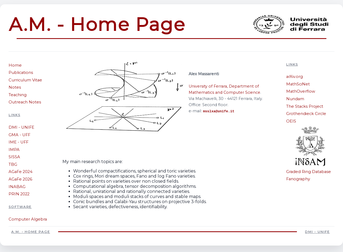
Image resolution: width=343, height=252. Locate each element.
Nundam (295, 98)
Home (15, 65)
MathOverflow (300, 91)
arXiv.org (294, 76)
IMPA (14, 149)
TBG (13, 164)
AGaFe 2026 (20, 179)
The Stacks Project (304, 106)
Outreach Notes (25, 102)
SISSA (14, 156)
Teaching (18, 94)
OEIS (291, 121)
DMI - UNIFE (21, 127)
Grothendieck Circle (306, 113)
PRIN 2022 (19, 194)
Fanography (298, 179)
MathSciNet (298, 84)
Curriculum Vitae (25, 80)
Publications (21, 72)
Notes (15, 87)
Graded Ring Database (308, 171)
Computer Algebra (28, 219)
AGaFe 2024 (20, 171)
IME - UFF (18, 142)
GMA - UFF (19, 134)
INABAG (17, 186)
